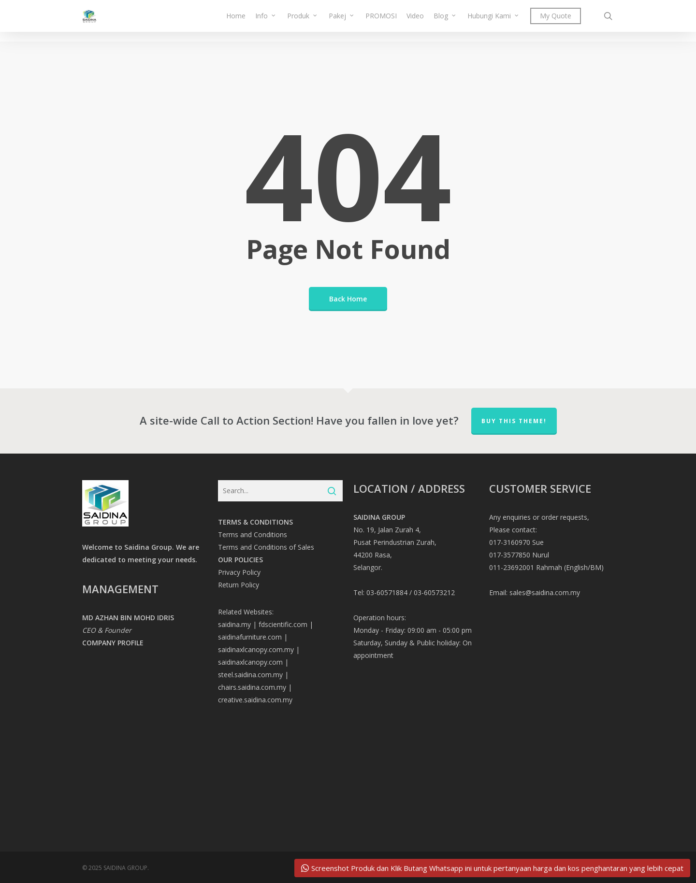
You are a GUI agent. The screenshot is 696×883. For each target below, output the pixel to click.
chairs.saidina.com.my (252, 687)
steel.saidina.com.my (250, 674)
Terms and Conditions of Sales (266, 547)
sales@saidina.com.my (544, 592)
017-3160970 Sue (516, 542)
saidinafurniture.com (250, 636)
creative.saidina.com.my (255, 699)
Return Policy (238, 584)
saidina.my (234, 624)
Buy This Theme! (514, 421)
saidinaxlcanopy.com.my (256, 649)
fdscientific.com (283, 624)
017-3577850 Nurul (519, 554)
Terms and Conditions (252, 534)
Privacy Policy (239, 572)
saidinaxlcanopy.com (250, 662)
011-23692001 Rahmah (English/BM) (546, 567)
